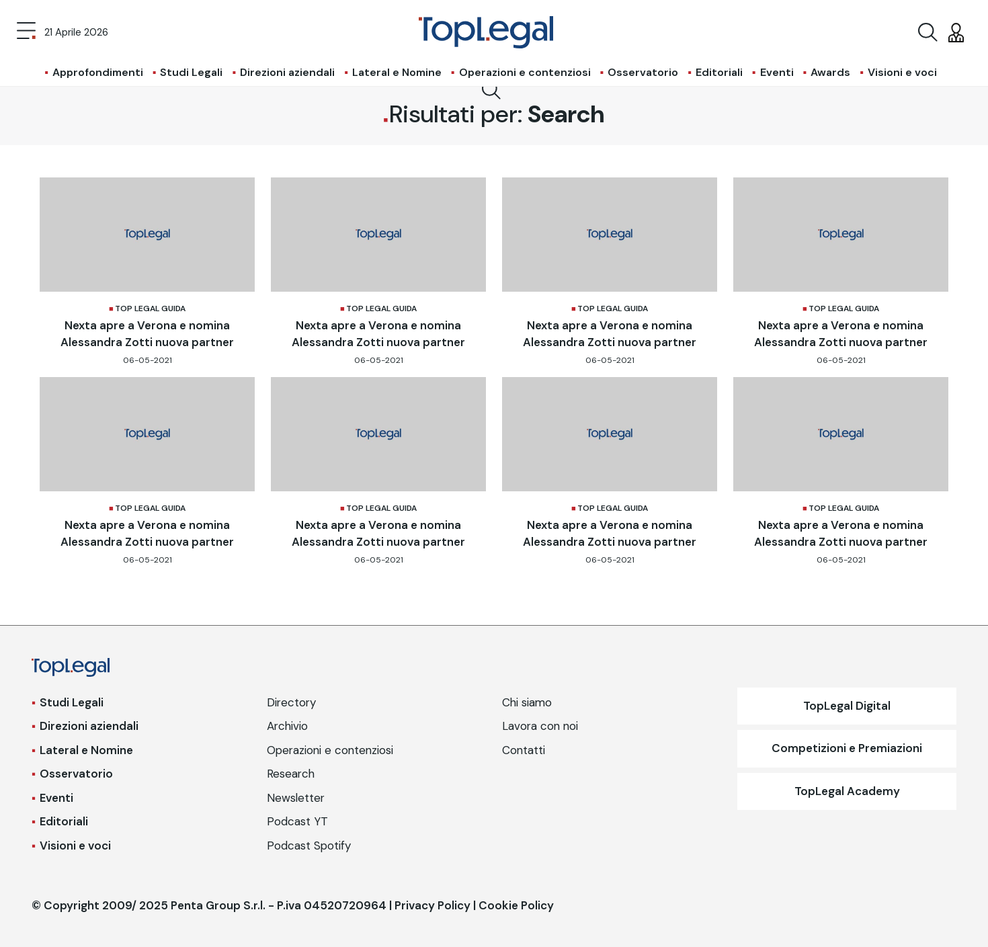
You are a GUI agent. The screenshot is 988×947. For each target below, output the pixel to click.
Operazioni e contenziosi (525, 72)
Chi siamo (527, 702)
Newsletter (296, 797)
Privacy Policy (432, 905)
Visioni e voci (902, 72)
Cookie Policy (516, 905)
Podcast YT (297, 821)
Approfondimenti (97, 72)
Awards (830, 72)
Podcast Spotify (309, 845)
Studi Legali (191, 72)
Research (291, 773)
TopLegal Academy (847, 791)
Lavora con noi (540, 725)
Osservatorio (643, 72)
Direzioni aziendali (287, 72)
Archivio (287, 725)
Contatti (523, 750)
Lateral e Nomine (397, 72)
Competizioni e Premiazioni (847, 748)
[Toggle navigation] (26, 32)
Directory (291, 702)
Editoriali (719, 72)
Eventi (777, 72)
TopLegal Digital (847, 705)
